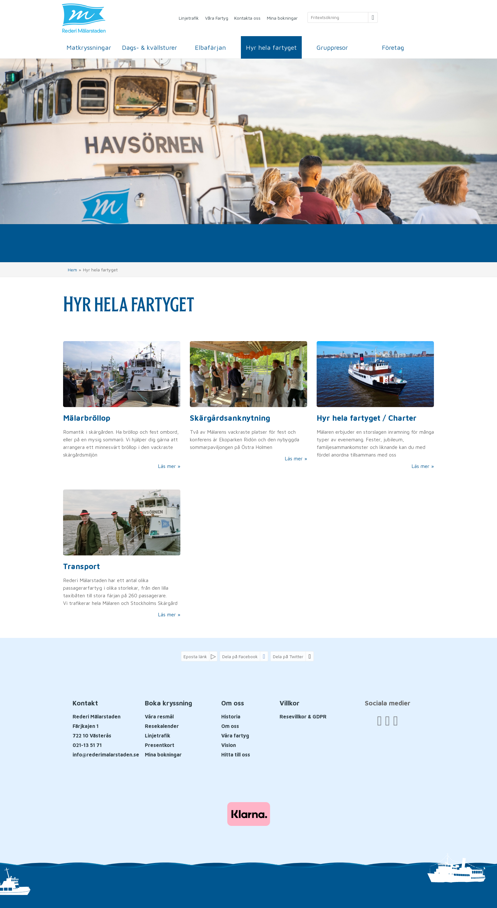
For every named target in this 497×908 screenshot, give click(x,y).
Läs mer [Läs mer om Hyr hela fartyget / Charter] (420, 466)
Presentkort (159, 745)
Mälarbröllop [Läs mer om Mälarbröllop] (86, 417)
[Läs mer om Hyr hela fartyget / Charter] (375, 405)
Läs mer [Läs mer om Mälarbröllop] (167, 466)
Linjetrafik (189, 18)
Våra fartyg (235, 735)
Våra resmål (159, 716)
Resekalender (162, 726)
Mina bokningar (282, 18)
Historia (230, 716)
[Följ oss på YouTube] (387, 720)
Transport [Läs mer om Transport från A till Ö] (81, 566)
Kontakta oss (247, 18)
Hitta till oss (235, 754)
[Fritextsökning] (337, 17)
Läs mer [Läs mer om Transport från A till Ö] (167, 614)
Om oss (230, 726)
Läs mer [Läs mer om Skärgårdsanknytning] (294, 458)
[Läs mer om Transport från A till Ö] (121, 553)
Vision (228, 745)
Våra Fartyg (216, 18)
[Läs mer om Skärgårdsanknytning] (248, 401)
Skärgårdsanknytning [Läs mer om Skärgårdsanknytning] (230, 417)
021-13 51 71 (87, 745)
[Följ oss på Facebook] (379, 720)
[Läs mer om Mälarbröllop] (121, 405)
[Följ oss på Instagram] (395, 720)
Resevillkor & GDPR (303, 716)
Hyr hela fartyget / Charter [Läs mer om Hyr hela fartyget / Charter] (366, 417)
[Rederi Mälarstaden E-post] (106, 754)
